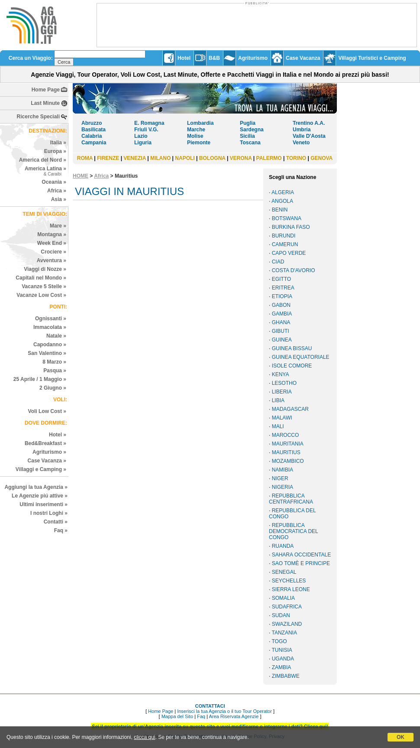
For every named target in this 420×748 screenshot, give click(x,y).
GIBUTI (280, 331)
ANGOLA (282, 201)
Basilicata (93, 130)
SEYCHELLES (289, 581)
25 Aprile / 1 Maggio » (39, 379)
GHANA (281, 322)
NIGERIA (282, 487)
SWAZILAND (287, 624)
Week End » (51, 243)
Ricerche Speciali (38, 117)
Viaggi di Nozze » (45, 269)
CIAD (278, 262)
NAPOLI (184, 158)
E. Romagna (149, 123)
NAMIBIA (282, 470)
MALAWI (282, 418)
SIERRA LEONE (291, 589)
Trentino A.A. (309, 123)
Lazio (141, 136)
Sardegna (252, 130)
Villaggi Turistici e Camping (372, 58)
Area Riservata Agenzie (233, 716)
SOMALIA (283, 598)
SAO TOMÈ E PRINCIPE (301, 563)
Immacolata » (49, 327)
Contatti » (56, 522)
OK (400, 737)
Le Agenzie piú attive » (40, 496)
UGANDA (283, 659)
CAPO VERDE (289, 253)
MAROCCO (285, 435)
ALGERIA (282, 192)
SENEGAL (284, 572)
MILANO (160, 158)
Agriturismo (253, 58)
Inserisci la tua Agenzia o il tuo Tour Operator (224, 711)
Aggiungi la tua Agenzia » (36, 487)
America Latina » (45, 171)
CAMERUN (285, 244)
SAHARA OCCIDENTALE (301, 555)
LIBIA (278, 400)
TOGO (279, 641)
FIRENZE (108, 158)
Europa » (55, 151)
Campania (93, 143)
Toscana (250, 143)
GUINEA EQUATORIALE (301, 357)
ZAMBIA (281, 667)
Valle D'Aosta (309, 136)
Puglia (247, 123)
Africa (101, 176)
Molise (195, 136)
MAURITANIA (288, 444)
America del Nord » (42, 160)
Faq (201, 716)
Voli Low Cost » (47, 411)
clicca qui (144, 737)
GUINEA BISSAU (292, 348)
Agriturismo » (49, 452)
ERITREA (283, 288)
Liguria (143, 143)
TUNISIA (281, 650)
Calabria (91, 136)
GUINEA (282, 340)
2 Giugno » (52, 388)
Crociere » (53, 252)
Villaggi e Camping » (41, 469)
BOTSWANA (286, 218)
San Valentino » (47, 353)
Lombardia (200, 123)
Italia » (58, 143)
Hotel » (57, 435)
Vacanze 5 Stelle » (44, 286)
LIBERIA (282, 392)
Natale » (56, 336)
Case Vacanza (303, 58)
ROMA (85, 158)
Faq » (61, 530)
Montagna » (51, 234)
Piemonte (198, 143)
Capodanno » (49, 344)
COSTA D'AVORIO (293, 270)
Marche (196, 130)
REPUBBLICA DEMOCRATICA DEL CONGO (293, 531)
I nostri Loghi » (49, 513)
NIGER (280, 478)
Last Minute (45, 103)
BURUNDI (284, 236)
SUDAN (281, 615)
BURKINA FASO (291, 227)
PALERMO (269, 158)
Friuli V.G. (146, 130)
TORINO (296, 158)
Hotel (184, 58)
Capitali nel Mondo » (41, 278)
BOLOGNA (212, 158)
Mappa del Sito (177, 716)
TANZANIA (284, 633)
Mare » (58, 226)
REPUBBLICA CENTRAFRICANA (291, 499)
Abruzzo (91, 123)
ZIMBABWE (286, 676)
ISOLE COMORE (292, 366)
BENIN (280, 210)
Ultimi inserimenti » (43, 504)
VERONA (241, 158)
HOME (80, 176)
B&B (214, 58)
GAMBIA (282, 314)
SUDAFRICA (287, 607)
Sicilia (247, 136)
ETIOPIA (282, 296)
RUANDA (283, 546)
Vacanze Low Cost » (41, 295)
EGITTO (281, 279)
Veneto (301, 143)
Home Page (46, 90)
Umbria (301, 130)
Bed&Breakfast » (45, 443)
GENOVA (321, 158)
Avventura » (51, 260)
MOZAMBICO (288, 461)
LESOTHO (284, 383)
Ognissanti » (50, 318)
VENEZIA (134, 158)
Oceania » (54, 182)
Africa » (56, 191)
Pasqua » (54, 370)
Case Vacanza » (47, 461)
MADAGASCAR (290, 409)
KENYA (280, 374)
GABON (281, 305)
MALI (278, 426)
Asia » (58, 199)
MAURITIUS (286, 452)
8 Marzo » (54, 362)
